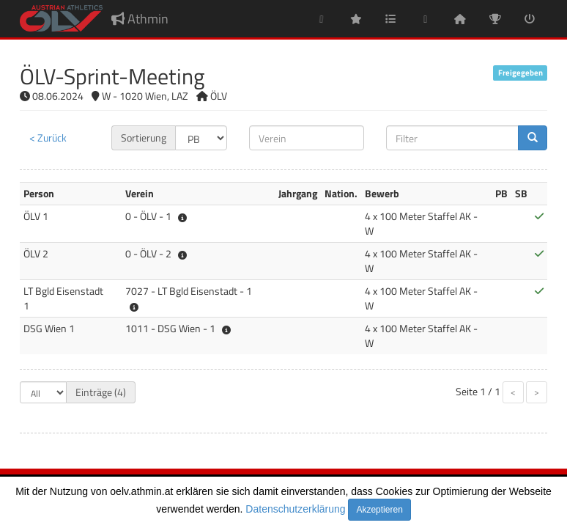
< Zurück (48, 137)
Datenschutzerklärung (295, 509)
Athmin (139, 19)
